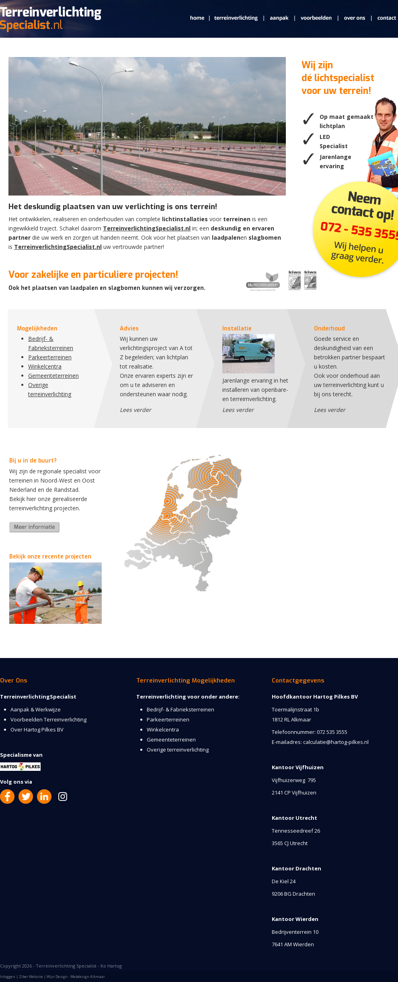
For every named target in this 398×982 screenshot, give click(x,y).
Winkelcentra (45, 366)
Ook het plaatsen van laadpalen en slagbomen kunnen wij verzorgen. (106, 288)
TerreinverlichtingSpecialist (38, 696)
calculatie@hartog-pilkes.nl (336, 742)
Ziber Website (31, 976)
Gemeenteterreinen (53, 375)
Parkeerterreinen (50, 357)
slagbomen (264, 237)
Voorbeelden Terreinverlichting (48, 719)
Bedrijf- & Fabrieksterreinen (180, 709)
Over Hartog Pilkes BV (37, 729)
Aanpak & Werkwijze (35, 709)
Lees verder (135, 410)
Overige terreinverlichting (178, 749)
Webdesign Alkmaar (87, 976)
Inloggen (7, 976)
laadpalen (226, 237)
